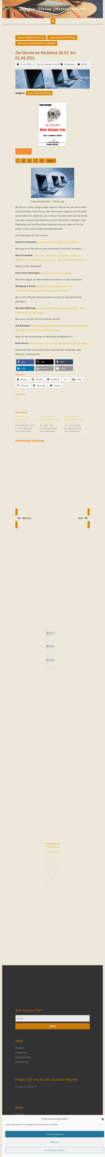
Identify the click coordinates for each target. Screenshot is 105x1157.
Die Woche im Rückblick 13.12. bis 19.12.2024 (25, 419)
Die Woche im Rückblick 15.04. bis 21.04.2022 (49, 419)
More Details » (24, 151)
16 (42, 161)
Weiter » (51, 161)
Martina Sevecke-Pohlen (47, 64)
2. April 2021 (26, 64)
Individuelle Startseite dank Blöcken (58, 242)
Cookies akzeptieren (55, 1134)
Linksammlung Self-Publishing (62, 37)
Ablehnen (54, 1142)
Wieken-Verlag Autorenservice (52, 9)
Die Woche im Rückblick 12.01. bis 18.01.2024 (74, 419)
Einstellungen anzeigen (55, 1150)
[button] (102, 1118)
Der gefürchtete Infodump (56, 272)
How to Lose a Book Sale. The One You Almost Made (58, 343)
